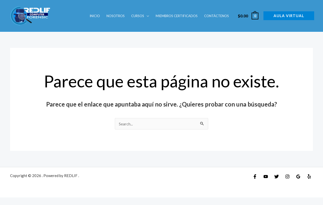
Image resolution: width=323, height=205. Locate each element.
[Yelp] (309, 176)
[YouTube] (265, 176)
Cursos (137, 16)
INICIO (95, 16)
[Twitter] (276, 176)
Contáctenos (216, 16)
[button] (288, 15)
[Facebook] (255, 176)
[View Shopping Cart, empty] (247, 15)
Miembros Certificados (177, 16)
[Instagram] (287, 176)
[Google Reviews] (298, 176)
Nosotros (115, 16)
